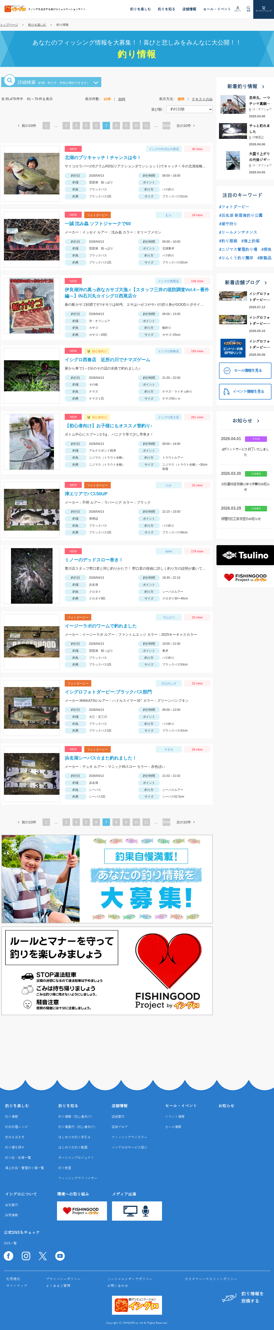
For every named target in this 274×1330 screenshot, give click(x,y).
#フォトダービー (234, 207)
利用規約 (13, 1279)
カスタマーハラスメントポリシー (211, 1279)
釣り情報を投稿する (243, 1297)
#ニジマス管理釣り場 (238, 249)
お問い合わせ (117, 1286)
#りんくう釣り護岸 (236, 258)
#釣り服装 (228, 241)
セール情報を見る (243, 370)
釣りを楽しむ (37, 25)
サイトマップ (16, 1286)
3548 (166, 126)
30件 (122, 99)
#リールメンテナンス (238, 232)
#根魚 (266, 249)
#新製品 (264, 258)
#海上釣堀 (250, 241)
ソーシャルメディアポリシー (130, 1279)
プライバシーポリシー (63, 1279)
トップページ (9, 25)
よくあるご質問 (58, 1286)
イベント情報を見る (244, 391)
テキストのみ (202, 99)
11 (146, 125)
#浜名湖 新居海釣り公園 (240, 215)
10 (136, 125)
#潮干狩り (228, 224)
